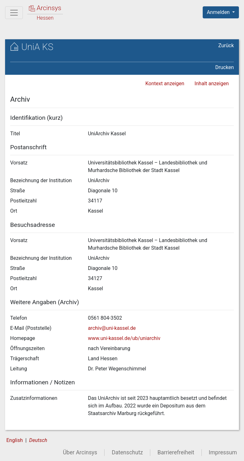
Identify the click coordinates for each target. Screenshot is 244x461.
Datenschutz (127, 452)
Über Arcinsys (80, 452)
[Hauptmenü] (14, 12)
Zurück (226, 45)
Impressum (223, 452)
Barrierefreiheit (176, 452)
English (14, 440)
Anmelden (219, 12)
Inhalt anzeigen (211, 83)
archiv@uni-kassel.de (112, 328)
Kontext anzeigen (164, 83)
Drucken (224, 67)
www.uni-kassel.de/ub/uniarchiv (124, 338)
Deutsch (38, 440)
